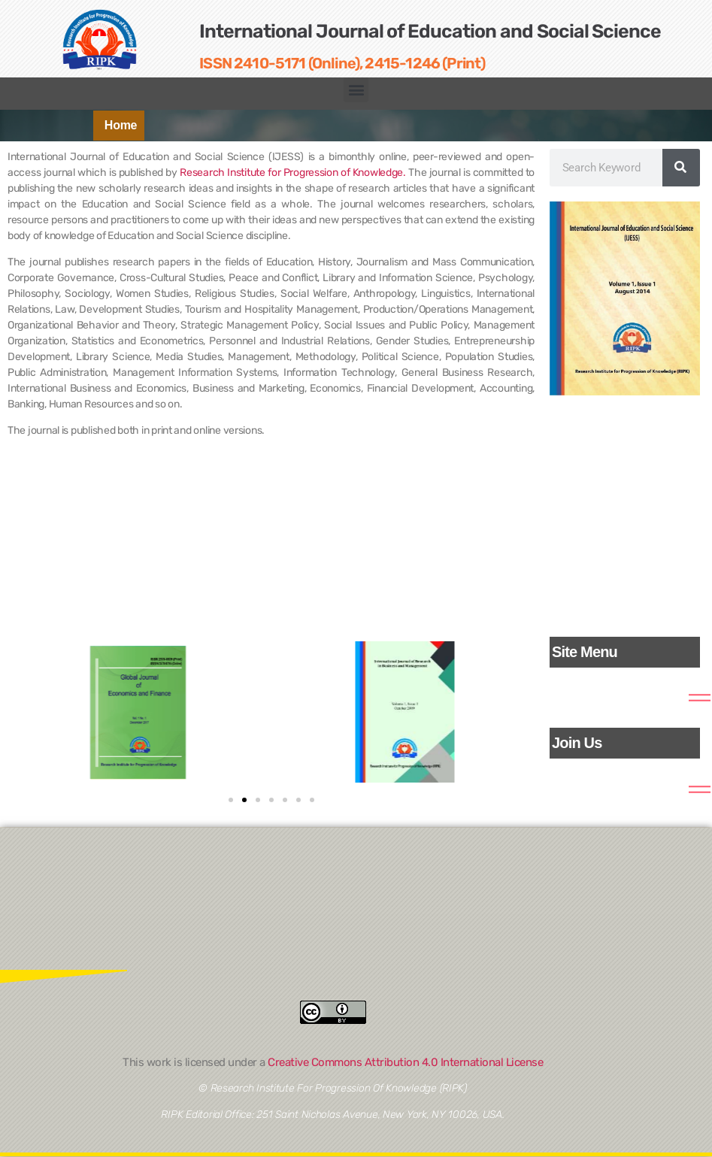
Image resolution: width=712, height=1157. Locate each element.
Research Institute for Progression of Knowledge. (293, 172)
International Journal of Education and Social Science (430, 31)
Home (121, 125)
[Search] (681, 167)
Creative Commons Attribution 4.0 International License (405, 1062)
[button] (356, 89)
